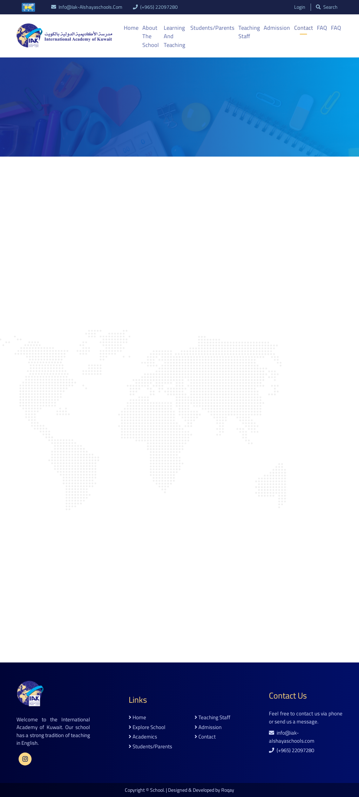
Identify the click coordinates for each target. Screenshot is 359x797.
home (137, 717)
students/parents (150, 746)
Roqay (227, 789)
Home (131, 27)
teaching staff (212, 717)
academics (143, 737)
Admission (278, 27)
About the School (150, 36)
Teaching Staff (251, 31)
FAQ (322, 27)
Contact (303, 27)
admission (208, 727)
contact (205, 737)
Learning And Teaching (175, 36)
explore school (147, 727)
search (326, 7)
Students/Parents (215, 27)
